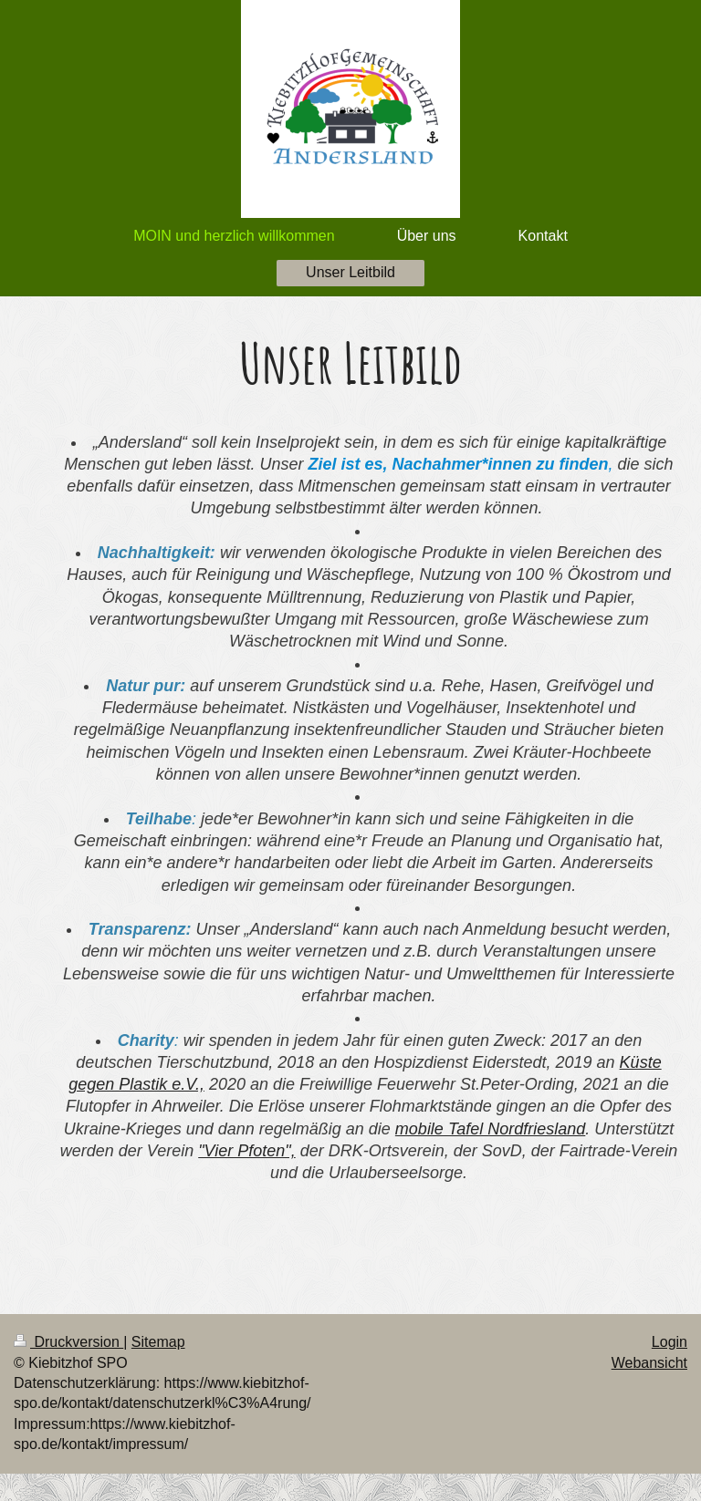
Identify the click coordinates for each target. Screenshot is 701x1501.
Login (669, 1342)
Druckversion (68, 1342)
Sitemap (158, 1342)
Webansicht (649, 1363)
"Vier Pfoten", (247, 1151)
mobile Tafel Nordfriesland (490, 1129)
